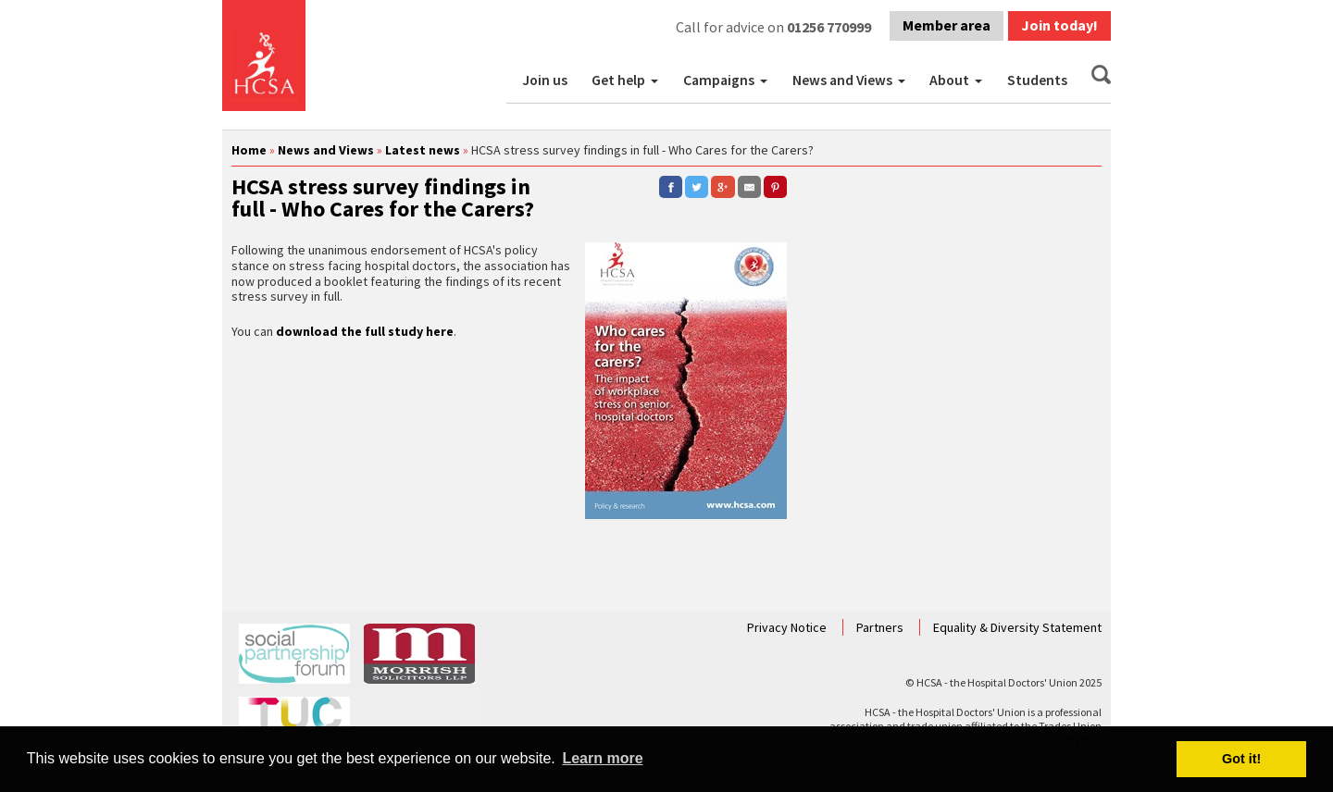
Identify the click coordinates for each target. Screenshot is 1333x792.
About (949, 80)
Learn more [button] (602, 758)
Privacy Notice (788, 627)
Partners (881, 627)
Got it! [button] (1241, 758)
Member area (946, 25)
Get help (618, 80)
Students (1037, 80)
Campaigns (718, 80)
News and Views (842, 80)
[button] (656, 80)
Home (249, 150)
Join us (544, 80)
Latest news (422, 150)
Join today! (1059, 25)
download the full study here (365, 331)
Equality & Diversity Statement (1017, 627)
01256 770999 (829, 27)
